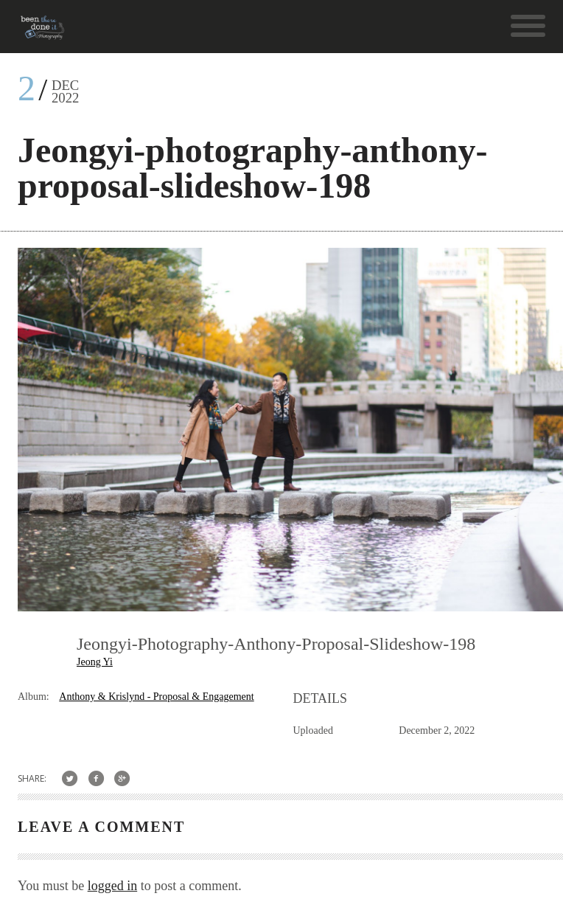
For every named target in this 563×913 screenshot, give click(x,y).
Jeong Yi (95, 661)
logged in (113, 885)
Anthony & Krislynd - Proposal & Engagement (156, 696)
